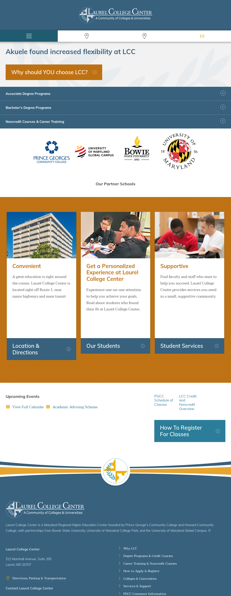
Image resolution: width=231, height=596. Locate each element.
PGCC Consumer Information (144, 573)
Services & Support (137, 565)
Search (87, 36)
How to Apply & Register (141, 550)
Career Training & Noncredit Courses (150, 543)
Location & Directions (25, 328)
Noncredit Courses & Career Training (35, 121)
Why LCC (130, 527)
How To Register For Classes (181, 410)
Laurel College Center (45, 488)
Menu (29, 36)
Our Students (103, 324)
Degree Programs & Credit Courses (148, 535)
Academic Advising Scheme (75, 386)
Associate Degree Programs (28, 94)
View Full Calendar (28, 386)
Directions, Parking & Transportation (39, 557)
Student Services (181, 324)
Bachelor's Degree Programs (28, 107)
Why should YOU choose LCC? (49, 72)
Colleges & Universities (140, 558)
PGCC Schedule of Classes (163, 379)
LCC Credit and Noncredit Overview (187, 381)
